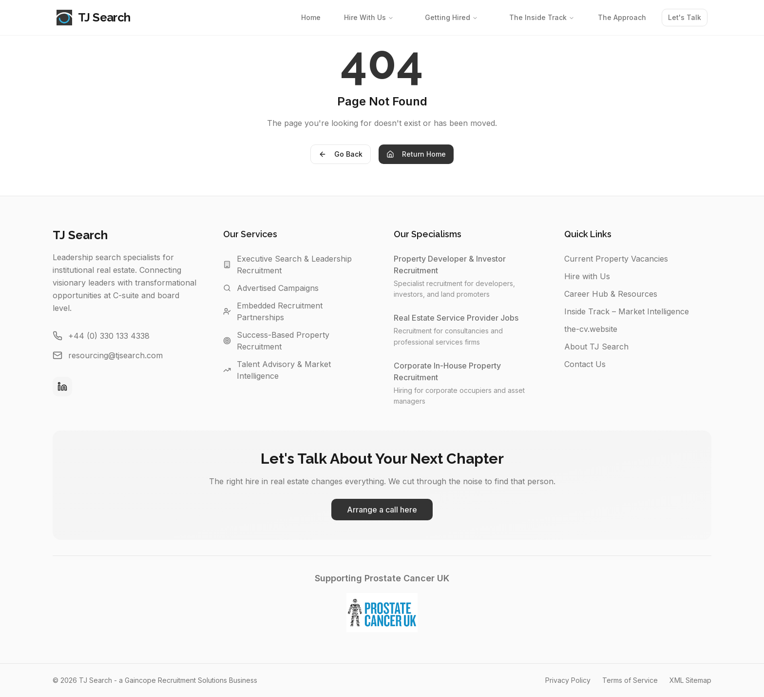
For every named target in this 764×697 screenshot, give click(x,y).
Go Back (341, 154)
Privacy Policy (568, 680)
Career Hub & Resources (610, 294)
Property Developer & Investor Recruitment (467, 264)
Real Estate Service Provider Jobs (461, 318)
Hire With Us (369, 17)
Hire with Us (587, 276)
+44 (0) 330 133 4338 (109, 336)
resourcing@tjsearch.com (115, 355)
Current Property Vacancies (616, 259)
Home (311, 17)
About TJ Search (596, 346)
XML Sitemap (690, 680)
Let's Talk (684, 17)
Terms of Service (630, 680)
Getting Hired (451, 17)
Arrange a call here (382, 509)
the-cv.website (590, 329)
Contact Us (585, 364)
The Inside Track (541, 17)
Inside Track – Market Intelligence (626, 311)
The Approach (622, 17)
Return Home (416, 154)
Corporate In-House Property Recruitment (467, 371)
